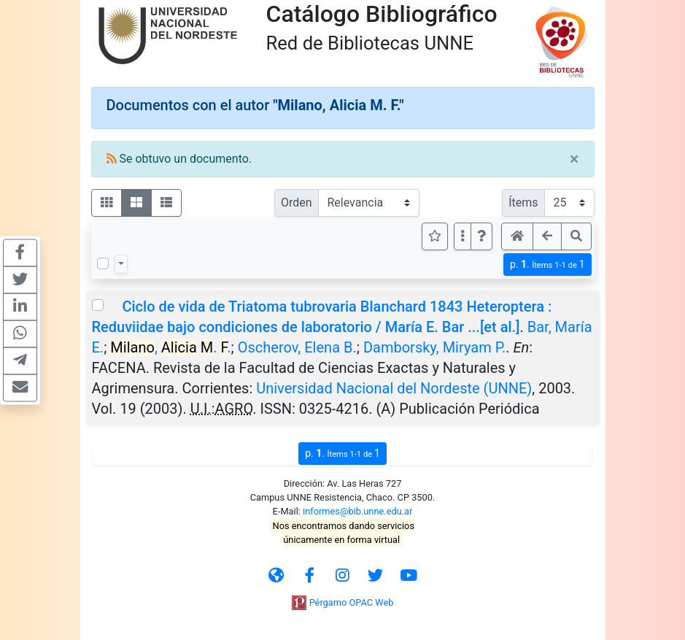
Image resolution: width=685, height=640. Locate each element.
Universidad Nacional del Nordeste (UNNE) (394, 388)
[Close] (574, 159)
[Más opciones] (462, 236)
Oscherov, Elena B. (297, 347)
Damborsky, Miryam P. (434, 347)
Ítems (523, 202)
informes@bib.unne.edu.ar (357, 511)
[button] (481, 236)
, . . (170, 347)
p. (547, 264)
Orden (296, 202)
